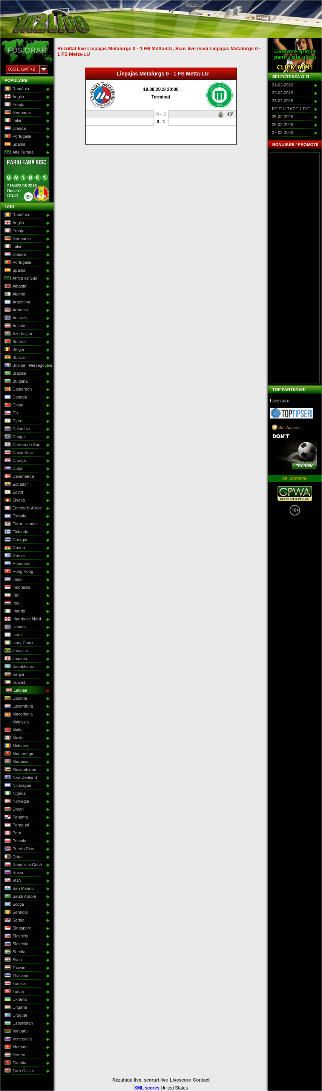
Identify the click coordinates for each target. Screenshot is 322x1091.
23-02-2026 (282, 100)
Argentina (16, 302)
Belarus (14, 342)
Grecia (14, 555)
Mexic (13, 738)
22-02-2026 (282, 93)
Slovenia (15, 944)
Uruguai (15, 1015)
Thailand (15, 976)
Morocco (15, 762)
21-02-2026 (282, 85)
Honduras (17, 563)
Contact (201, 1080)
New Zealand (20, 777)
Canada (15, 397)
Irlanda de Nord (22, 619)
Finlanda (15, 532)
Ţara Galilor (18, 1071)
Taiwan (14, 968)
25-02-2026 (282, 116)
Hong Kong (18, 571)
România (16, 89)
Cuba (12, 468)
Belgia (13, 349)
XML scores (146, 1088)
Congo (14, 437)
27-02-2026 (282, 132)
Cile (11, 413)
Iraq (11, 603)
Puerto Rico (18, 849)
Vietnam (15, 1047)
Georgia (15, 540)
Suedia (14, 952)
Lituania (15, 698)
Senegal (15, 912)
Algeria (14, 294)
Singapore (17, 928)
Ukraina (15, 999)
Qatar (13, 857)
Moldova (15, 746)
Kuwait (14, 682)
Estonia (14, 516)
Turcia (13, 991)
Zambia (14, 1063)
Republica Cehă (22, 865)
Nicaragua (17, 785)
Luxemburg (18, 706)
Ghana (14, 548)
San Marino (18, 888)
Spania (14, 144)
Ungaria (15, 1007)
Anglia (13, 97)
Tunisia (14, 983)
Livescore (279, 400)
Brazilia (14, 373)
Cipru (12, 421)
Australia (16, 318)
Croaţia (14, 460)
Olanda (14, 128)
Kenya (13, 674)
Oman (13, 809)
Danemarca (18, 476)
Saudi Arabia (19, 896)
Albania (14, 286)
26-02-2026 (282, 124)
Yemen (14, 1055)
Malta (13, 730)
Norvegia (16, 801)
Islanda (14, 627)
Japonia (15, 659)
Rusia (13, 872)
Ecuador (15, 484)
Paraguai (16, 825)
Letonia (15, 690)
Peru (12, 833)
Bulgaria (15, 381)
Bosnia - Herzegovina (26, 365)
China (13, 405)
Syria (12, 960)
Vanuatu (15, 1031)
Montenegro (19, 754)
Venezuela (17, 1039)
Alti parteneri (294, 478)
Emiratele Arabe (22, 508)
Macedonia (18, 714)
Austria (14, 326)
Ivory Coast (18, 643)
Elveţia (14, 500)
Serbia (14, 920)
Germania (17, 112)
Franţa (14, 105)
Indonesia (17, 587)
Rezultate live (291, 108)
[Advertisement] (294, 268)
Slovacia (15, 936)
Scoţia (13, 904)
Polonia (14, 841)
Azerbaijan (17, 334)
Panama (15, 817)
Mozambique (19, 769)
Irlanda (14, 611)
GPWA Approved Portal (295, 493)
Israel (13, 635)
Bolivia (14, 357)
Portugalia (17, 136)
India (12, 579)
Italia (12, 120)
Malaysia (16, 722)
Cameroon (17, 389)
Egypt (13, 492)
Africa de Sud (20, 278)
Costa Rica (18, 452)
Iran (11, 595)
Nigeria (14, 793)
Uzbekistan (18, 1023)
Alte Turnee (18, 152)
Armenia (15, 310)
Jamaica (15, 651)
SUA (12, 880)
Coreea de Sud (21, 445)
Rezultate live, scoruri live (140, 1080)
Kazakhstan (18, 666)
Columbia (16, 429)
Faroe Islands (20, 524)
